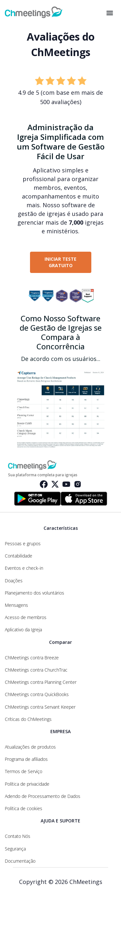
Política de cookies (23, 808)
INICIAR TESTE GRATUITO (60, 262)
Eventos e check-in (24, 568)
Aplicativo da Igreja (23, 630)
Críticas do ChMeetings (28, 719)
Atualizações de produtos (30, 747)
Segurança (15, 849)
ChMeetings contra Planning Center (40, 682)
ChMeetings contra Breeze (32, 658)
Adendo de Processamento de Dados (42, 796)
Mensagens (16, 605)
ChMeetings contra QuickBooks (37, 694)
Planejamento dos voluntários (34, 593)
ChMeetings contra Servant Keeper (40, 707)
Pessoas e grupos (23, 544)
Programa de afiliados (26, 759)
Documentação (20, 861)
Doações (14, 581)
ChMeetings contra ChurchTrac (36, 670)
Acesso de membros (25, 617)
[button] (109, 13)
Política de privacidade (27, 784)
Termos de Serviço (23, 771)
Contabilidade (18, 556)
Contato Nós (17, 836)
